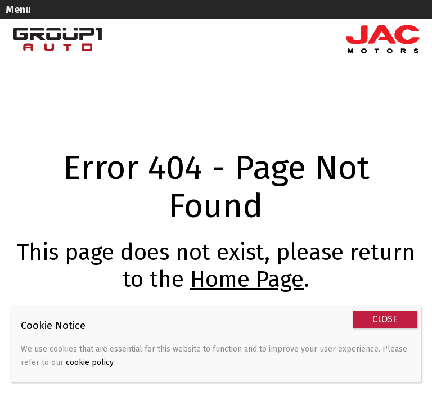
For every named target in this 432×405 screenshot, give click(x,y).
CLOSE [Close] (385, 319)
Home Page (247, 279)
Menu (18, 9)
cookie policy (89, 362)
